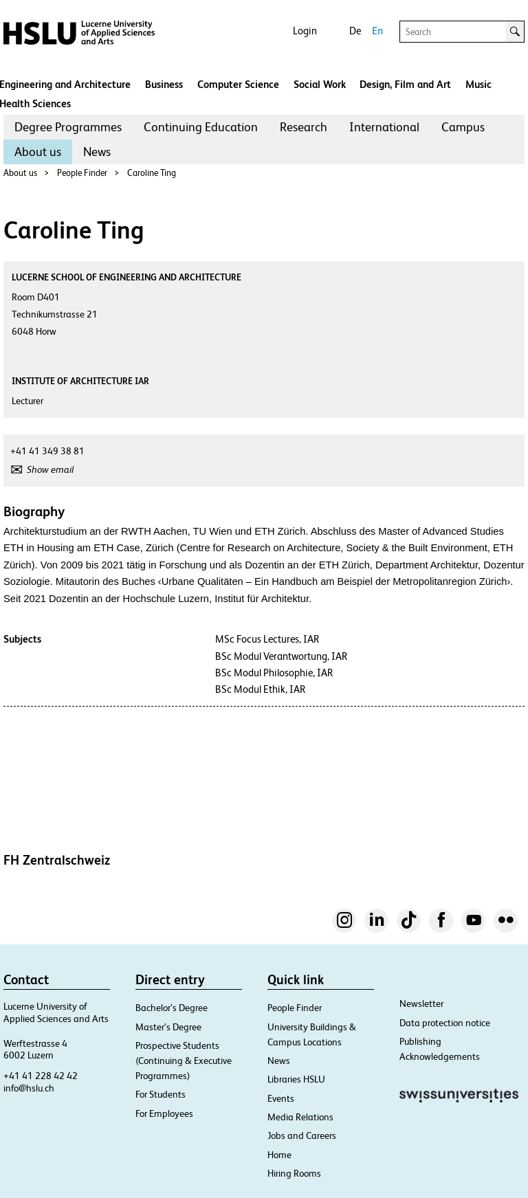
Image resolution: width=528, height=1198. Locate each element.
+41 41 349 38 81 (47, 450)
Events (280, 1098)
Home (279, 1154)
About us (37, 151)
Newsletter (421, 1003)
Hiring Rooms (294, 1173)
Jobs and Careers (301, 1135)
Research (303, 127)
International (384, 127)
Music (478, 84)
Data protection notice (444, 1022)
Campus (463, 127)
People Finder (82, 173)
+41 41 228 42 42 (40, 1075)
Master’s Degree (168, 1026)
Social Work (320, 84)
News (97, 151)
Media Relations (300, 1116)
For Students (160, 1094)
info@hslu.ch (28, 1088)
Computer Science (238, 84)
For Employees (164, 1113)
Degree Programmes (68, 127)
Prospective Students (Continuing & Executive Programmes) (183, 1060)
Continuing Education (201, 127)
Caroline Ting (151, 173)
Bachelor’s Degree (171, 1007)
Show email (50, 469)
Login (305, 30)
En (377, 30)
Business (164, 84)
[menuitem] (68, 127)
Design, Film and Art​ (405, 84)
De (355, 30)
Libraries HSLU (296, 1079)
